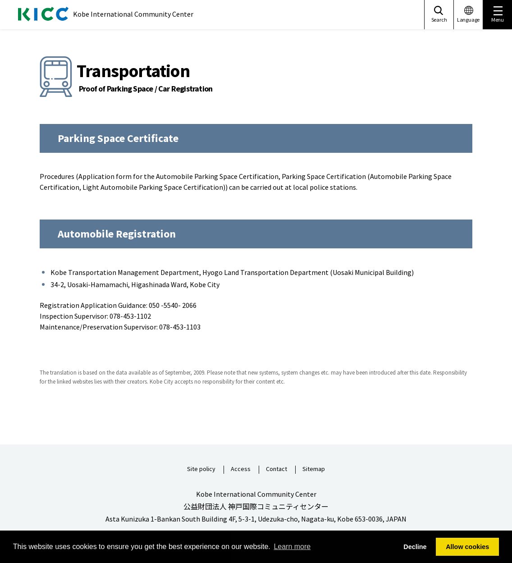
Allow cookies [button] (467, 546)
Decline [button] (414, 546)
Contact (276, 469)
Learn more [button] (292, 546)
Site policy (201, 469)
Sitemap (313, 469)
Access (241, 469)
